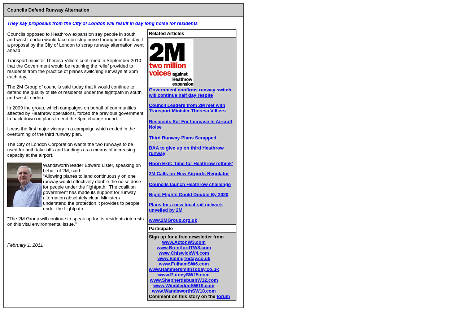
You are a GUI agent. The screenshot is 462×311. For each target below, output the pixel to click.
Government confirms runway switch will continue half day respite (190, 92)
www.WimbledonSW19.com (183, 285)
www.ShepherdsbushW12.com (184, 280)
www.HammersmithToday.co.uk (184, 269)
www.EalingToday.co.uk (183, 258)
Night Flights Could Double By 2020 (188, 194)
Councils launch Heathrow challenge (190, 184)
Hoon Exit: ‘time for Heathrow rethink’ (191, 163)
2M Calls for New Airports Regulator (189, 173)
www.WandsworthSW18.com (184, 291)
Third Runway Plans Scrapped (182, 138)
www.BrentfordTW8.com (184, 247)
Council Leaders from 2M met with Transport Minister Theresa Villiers (187, 108)
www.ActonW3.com (183, 242)
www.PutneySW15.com (184, 274)
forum (223, 296)
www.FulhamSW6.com (184, 264)
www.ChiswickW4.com (184, 253)
